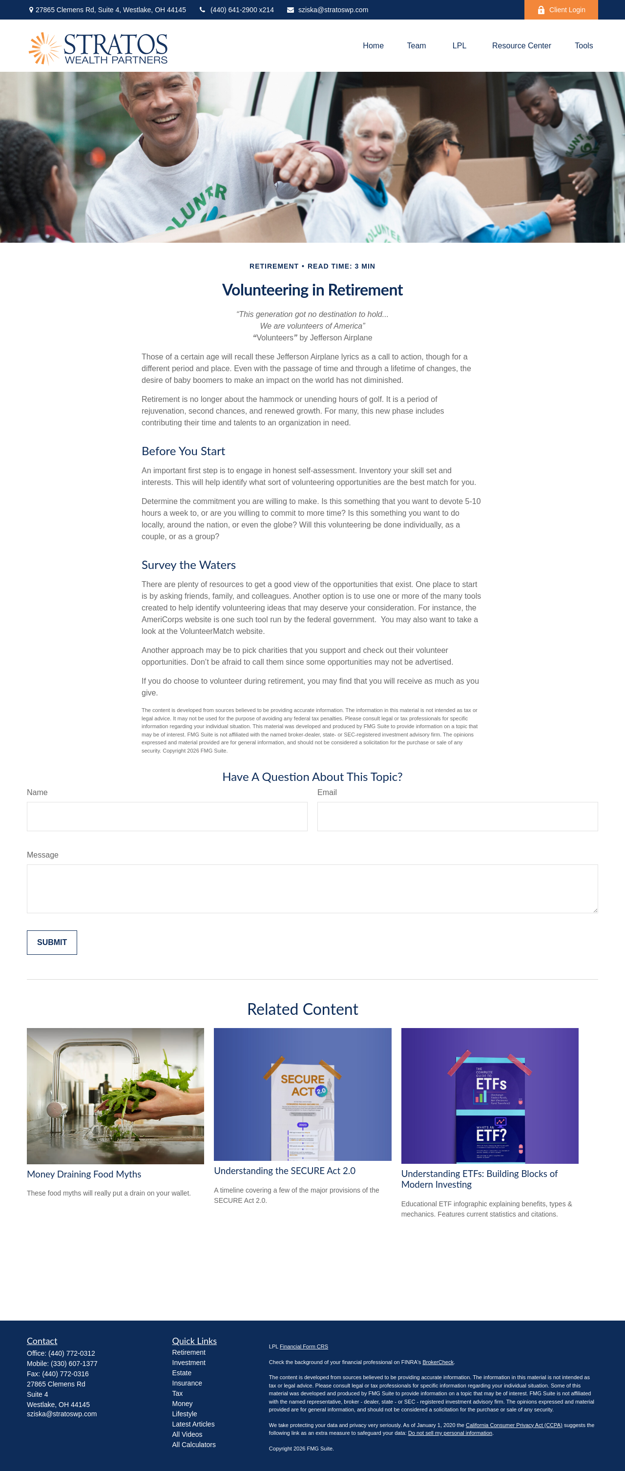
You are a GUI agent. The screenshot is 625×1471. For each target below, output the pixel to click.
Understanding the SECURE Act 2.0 (284, 1170)
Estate (182, 1373)
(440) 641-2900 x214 (236, 10)
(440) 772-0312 (71, 1353)
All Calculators (194, 1445)
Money (182, 1404)
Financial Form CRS (304, 1346)
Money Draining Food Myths (84, 1174)
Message (43, 855)
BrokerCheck (438, 1362)
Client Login (561, 10)
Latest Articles (193, 1424)
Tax (177, 1393)
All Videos (187, 1434)
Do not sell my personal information (450, 1433)
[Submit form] (52, 942)
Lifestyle (184, 1414)
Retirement (189, 1352)
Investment (189, 1362)
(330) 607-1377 (74, 1363)
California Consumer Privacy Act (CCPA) (514, 1425)
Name (37, 792)
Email (327, 792)
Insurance (187, 1383)
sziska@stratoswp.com (327, 10)
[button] (373, 45)
